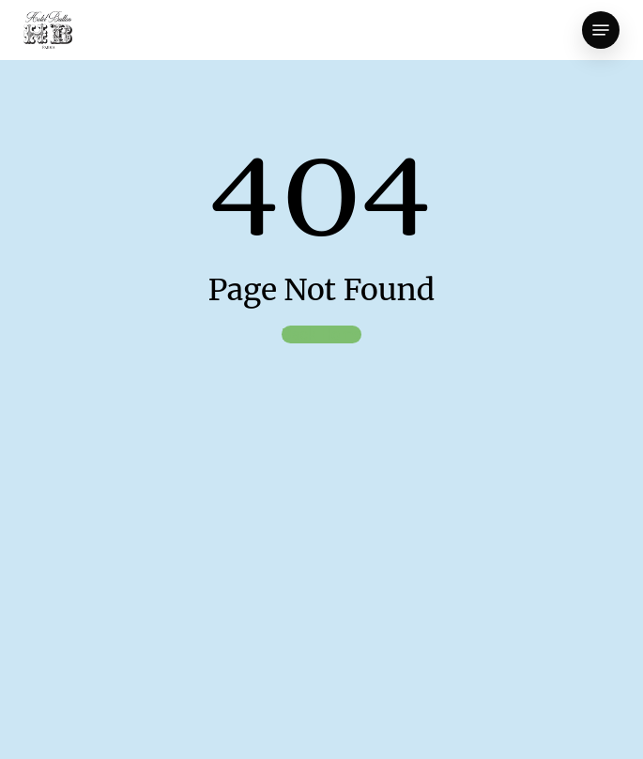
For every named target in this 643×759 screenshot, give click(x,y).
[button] (601, 30)
